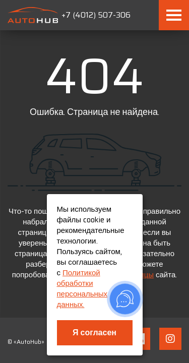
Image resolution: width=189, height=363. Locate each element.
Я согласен (94, 332)
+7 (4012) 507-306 (96, 15)
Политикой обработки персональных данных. (82, 289)
